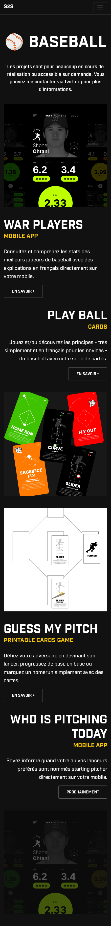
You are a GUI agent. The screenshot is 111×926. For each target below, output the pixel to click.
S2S (8, 7)
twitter (72, 82)
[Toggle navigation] (100, 7)
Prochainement (83, 792)
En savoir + (23, 292)
